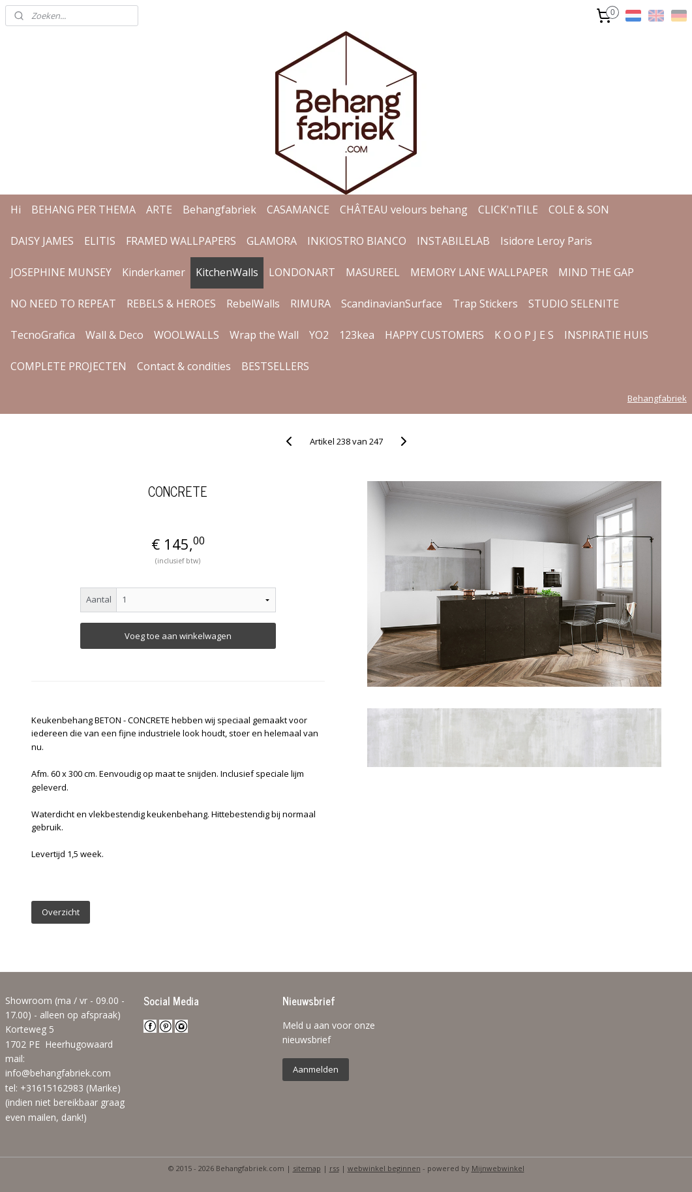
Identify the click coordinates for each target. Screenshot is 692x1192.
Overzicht (61, 912)
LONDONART (302, 272)
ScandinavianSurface (391, 303)
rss (334, 1168)
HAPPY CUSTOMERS (434, 335)
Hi (15, 209)
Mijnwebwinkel (498, 1168)
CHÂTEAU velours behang (404, 209)
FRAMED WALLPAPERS (181, 241)
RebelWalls (253, 303)
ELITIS (99, 241)
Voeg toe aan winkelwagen (178, 636)
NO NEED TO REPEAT (63, 303)
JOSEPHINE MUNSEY (61, 272)
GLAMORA (272, 241)
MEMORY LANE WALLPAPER (479, 272)
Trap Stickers (485, 303)
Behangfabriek (219, 209)
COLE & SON (579, 209)
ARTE (159, 209)
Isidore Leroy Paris (546, 241)
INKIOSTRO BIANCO (356, 241)
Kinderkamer (153, 272)
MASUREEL (373, 272)
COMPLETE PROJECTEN (68, 366)
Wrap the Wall (264, 335)
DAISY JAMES (42, 241)
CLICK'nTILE (508, 209)
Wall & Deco (114, 335)
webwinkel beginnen (384, 1168)
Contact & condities (184, 366)
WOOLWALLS (186, 335)
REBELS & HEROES (171, 303)
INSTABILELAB (453, 241)
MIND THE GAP (596, 272)
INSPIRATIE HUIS (606, 335)
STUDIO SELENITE (573, 303)
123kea (356, 335)
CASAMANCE (298, 209)
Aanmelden (315, 1069)
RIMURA (310, 303)
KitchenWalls (227, 272)
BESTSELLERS (275, 366)
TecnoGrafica (42, 335)
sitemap (307, 1168)
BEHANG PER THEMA (83, 209)
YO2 (319, 335)
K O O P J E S (524, 335)
